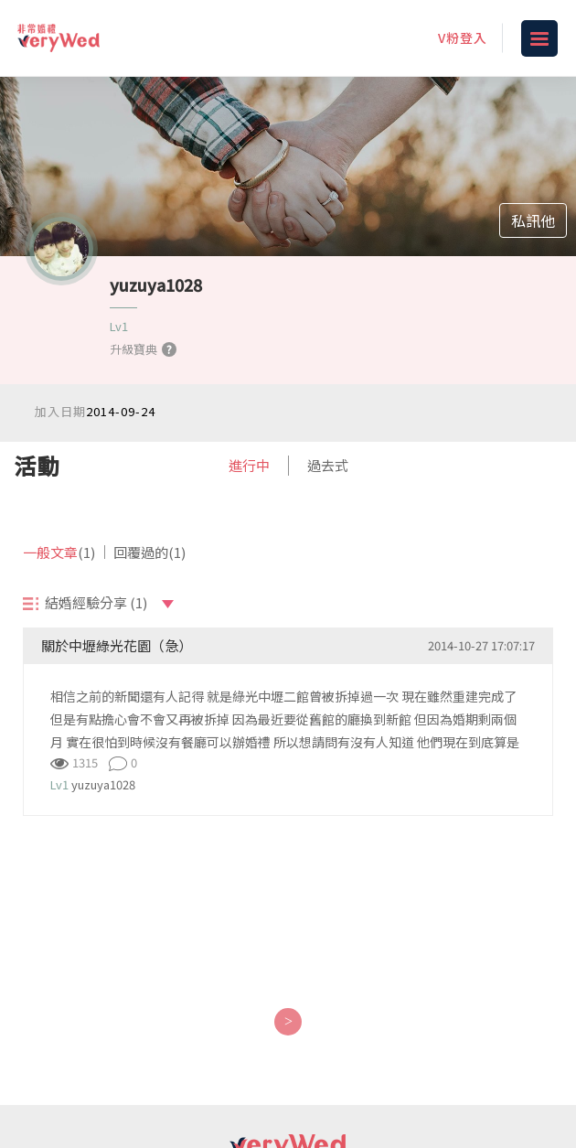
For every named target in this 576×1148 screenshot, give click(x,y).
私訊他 (533, 220)
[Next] (287, 1021)
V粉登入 (462, 37)
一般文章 (59, 552)
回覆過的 (149, 552)
